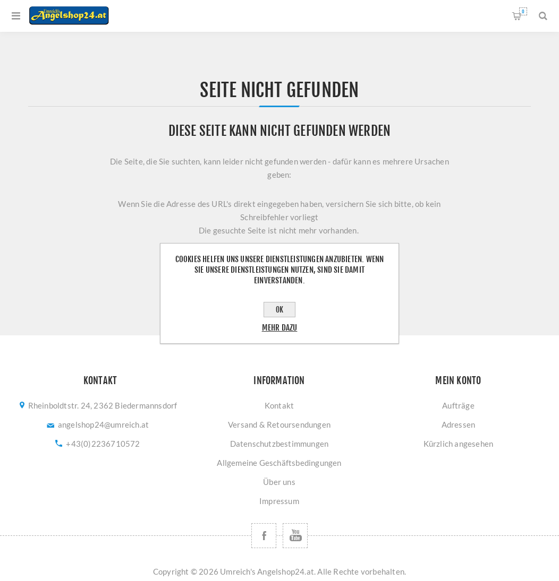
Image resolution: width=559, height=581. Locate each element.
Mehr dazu (280, 328)
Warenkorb (523, 11)
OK (279, 309)
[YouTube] (295, 535)
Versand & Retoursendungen (279, 424)
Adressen (459, 424)
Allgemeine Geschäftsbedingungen (279, 462)
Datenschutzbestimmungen (279, 443)
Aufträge (458, 405)
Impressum (279, 501)
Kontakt (279, 405)
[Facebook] (263, 535)
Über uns (279, 482)
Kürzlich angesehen (459, 443)
